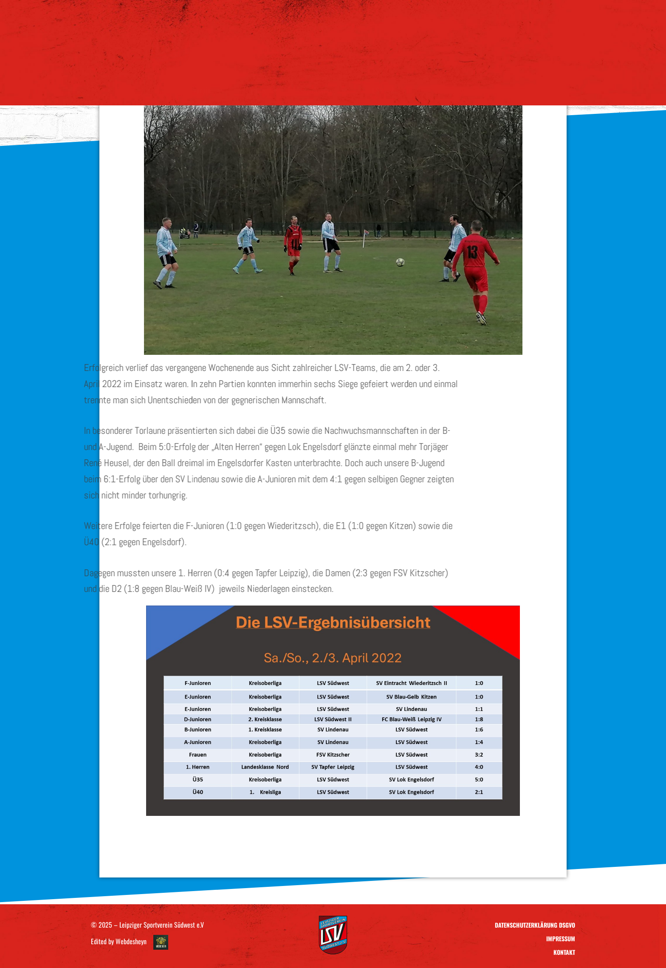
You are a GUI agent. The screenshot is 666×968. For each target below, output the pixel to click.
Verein (207, 90)
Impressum (560, 938)
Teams (262, 90)
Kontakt (462, 90)
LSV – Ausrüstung (398, 90)
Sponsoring (324, 90)
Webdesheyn (131, 941)
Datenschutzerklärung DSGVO (535, 924)
